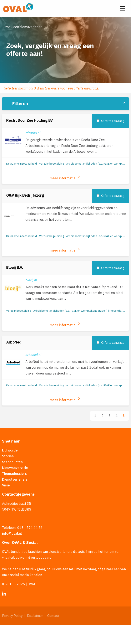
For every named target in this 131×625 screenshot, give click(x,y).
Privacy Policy (12, 616)
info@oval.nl (12, 533)
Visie (6, 485)
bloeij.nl (31, 280)
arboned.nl (33, 355)
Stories (8, 456)
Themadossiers (14, 473)
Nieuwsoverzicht (15, 468)
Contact (53, 616)
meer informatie (65, 177)
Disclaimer (35, 616)
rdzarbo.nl (32, 133)
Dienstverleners (15, 479)
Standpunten (12, 462)
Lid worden (11, 450)
